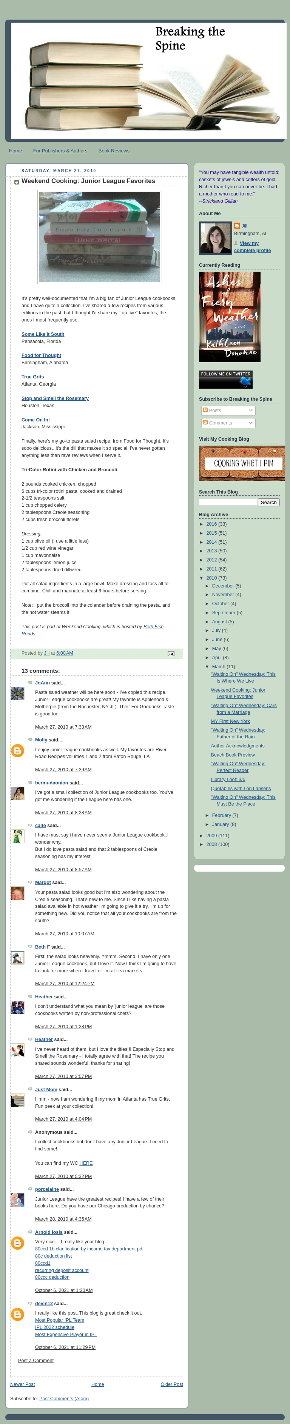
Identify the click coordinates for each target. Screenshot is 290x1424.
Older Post (171, 1384)
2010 (213, 578)
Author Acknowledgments (238, 746)
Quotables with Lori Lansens (241, 788)
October (221, 603)
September (224, 612)
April (217, 657)
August (220, 621)
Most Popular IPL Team (59, 1320)
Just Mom (46, 1089)
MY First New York (230, 721)
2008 (213, 844)
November (224, 594)
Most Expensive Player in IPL (66, 1334)
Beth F (42, 947)
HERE (86, 1163)
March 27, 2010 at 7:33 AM (63, 727)
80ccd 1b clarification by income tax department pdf (89, 1249)
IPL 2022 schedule (54, 1327)
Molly (41, 740)
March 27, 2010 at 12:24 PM (64, 983)
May (217, 648)
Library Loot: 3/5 (228, 779)
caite (40, 825)
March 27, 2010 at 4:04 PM (63, 1119)
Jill (244, 226)
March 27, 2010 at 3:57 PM (63, 1076)
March (219, 666)
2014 (213, 542)
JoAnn (42, 683)
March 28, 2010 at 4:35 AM (63, 1219)
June (218, 639)
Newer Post (22, 1384)
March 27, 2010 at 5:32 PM (63, 1176)
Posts (212, 410)
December (224, 586)
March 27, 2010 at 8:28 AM (63, 812)
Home (15, 151)
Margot (43, 882)
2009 (213, 835)
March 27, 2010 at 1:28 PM (63, 1026)
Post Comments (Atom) (64, 1398)
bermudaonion (51, 783)
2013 (213, 551)
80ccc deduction (52, 1277)
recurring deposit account (62, 1270)
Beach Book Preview (233, 755)
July (217, 630)
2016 (213, 524)
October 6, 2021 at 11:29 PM (65, 1347)
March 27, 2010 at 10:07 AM (64, 934)
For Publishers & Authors (60, 151)
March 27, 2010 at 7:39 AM (63, 769)
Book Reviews (114, 151)
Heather (44, 997)
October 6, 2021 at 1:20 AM (64, 1290)
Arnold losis (49, 1232)
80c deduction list (53, 1256)
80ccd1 (43, 1263)
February (222, 815)
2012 (213, 560)
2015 (213, 533)
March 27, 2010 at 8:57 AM (63, 869)
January (221, 824)
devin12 (44, 1303)
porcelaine (47, 1189)
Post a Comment (36, 1360)
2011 (213, 569)
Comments (217, 423)
